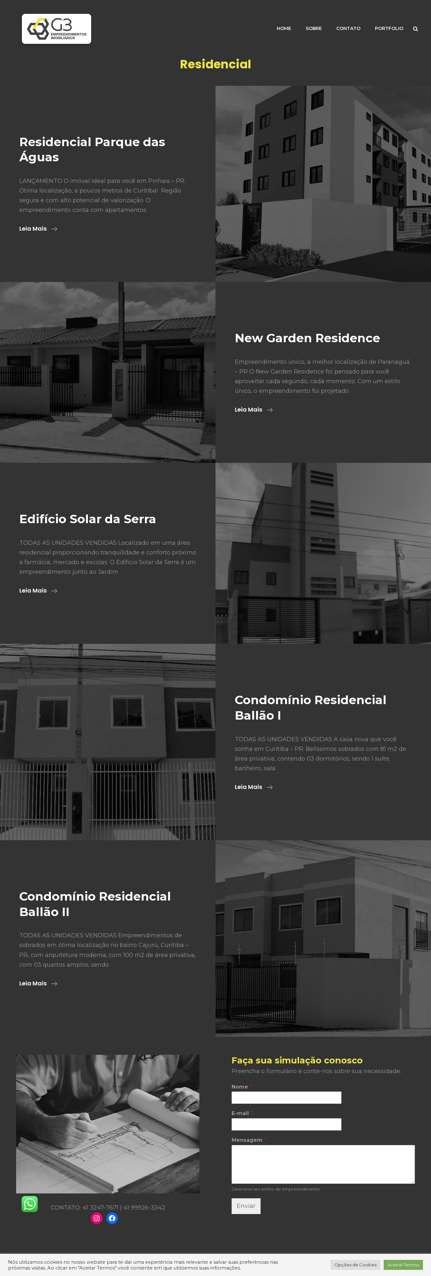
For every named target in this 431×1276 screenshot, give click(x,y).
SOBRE (314, 28)
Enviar (246, 1206)
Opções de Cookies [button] (355, 1264)
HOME (284, 28)
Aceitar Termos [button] (403, 1264)
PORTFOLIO (389, 28)
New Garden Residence (307, 338)
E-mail (242, 1113)
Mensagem (249, 1140)
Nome (242, 1087)
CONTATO (348, 28)
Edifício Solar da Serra (87, 519)
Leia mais (38, 229)
